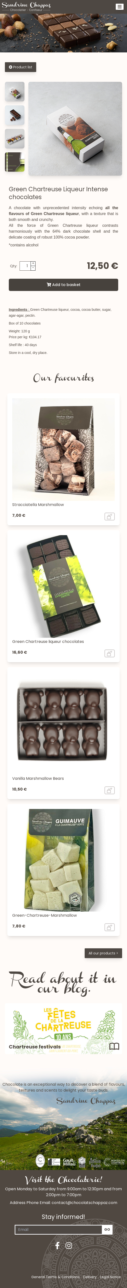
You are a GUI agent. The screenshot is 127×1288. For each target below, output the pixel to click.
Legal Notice (110, 1277)
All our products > (103, 953)
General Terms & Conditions (55, 1277)
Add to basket (64, 285)
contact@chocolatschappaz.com (84, 1202)
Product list (20, 67)
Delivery (90, 1277)
